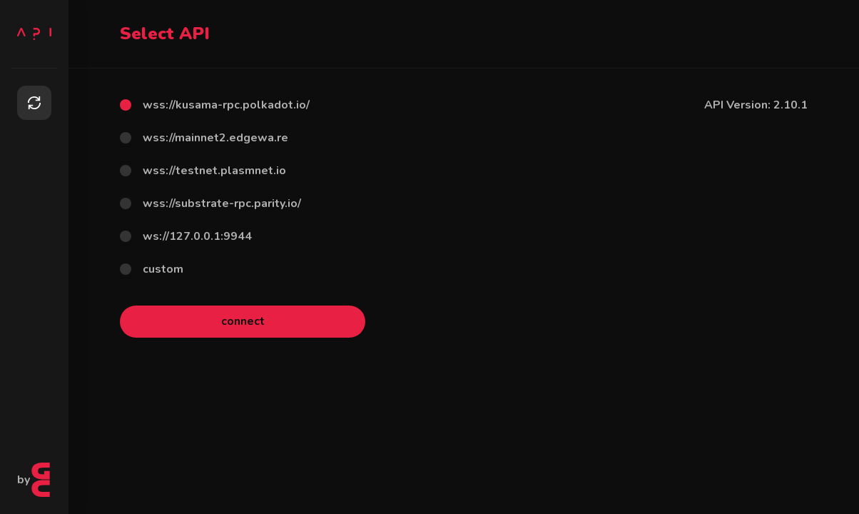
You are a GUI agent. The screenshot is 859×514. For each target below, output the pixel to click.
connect (243, 321)
